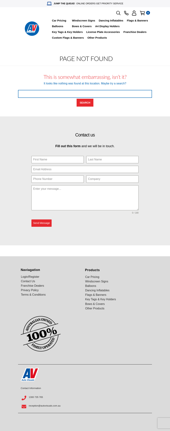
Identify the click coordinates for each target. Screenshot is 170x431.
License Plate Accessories (103, 31)
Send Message (41, 223)
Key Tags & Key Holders (67, 31)
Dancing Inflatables (111, 20)
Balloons (57, 26)
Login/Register (30, 276)
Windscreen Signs (83, 20)
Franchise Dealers (134, 31)
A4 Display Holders (107, 26)
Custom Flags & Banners (68, 37)
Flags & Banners (137, 20)
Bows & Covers (82, 26)
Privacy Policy (30, 290)
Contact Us (28, 281)
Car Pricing (59, 20)
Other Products (97, 37)
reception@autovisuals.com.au (45, 405)
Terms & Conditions (33, 294)
